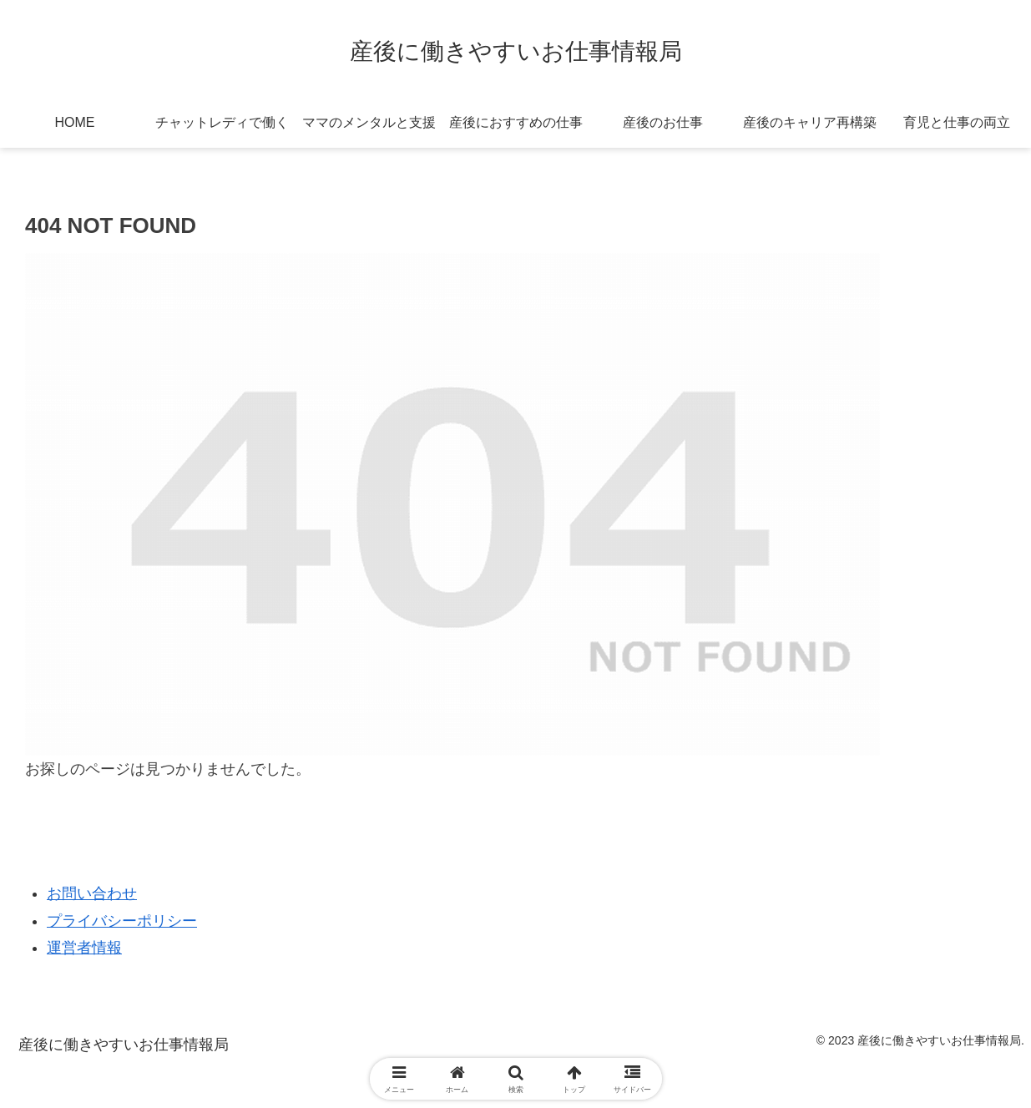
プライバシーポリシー (122, 921)
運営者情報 (84, 947)
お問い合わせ (92, 893)
